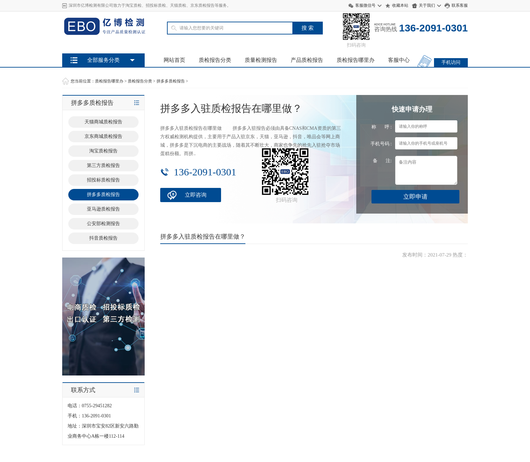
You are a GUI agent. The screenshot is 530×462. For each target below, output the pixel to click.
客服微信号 (365, 5)
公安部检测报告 (103, 223)
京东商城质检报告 (103, 136)
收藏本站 (400, 5)
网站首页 (174, 60)
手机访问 (450, 62)
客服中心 (399, 60)
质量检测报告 (261, 60)
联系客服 (460, 5)
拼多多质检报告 (170, 81)
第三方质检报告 (103, 165)
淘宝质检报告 (103, 150)
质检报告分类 (215, 60)
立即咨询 (196, 195)
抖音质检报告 (103, 238)
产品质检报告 (307, 60)
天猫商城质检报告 (103, 121)
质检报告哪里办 (356, 60)
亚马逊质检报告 (103, 209)
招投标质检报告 (103, 180)
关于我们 (427, 5)
